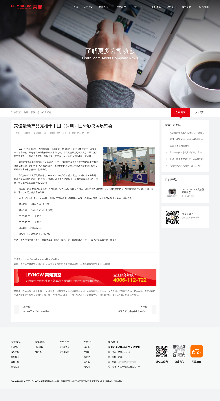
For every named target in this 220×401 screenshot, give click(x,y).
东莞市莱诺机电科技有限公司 (124, 348)
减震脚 (87, 357)
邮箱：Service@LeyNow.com (124, 362)
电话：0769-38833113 (121, 353)
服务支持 (188, 7)
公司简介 (15, 348)
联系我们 (204, 7)
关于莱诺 (88, 7)
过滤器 (87, 353)
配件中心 (140, 7)
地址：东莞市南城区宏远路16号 (126, 367)
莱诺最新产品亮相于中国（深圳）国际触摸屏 (185, 165)
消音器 (87, 348)
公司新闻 (46, 112)
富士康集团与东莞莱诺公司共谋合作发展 (185, 152)
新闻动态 (105, 7)
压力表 (87, 362)
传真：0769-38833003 (121, 357)
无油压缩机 (64, 353)
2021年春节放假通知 (177, 145)
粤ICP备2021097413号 (81, 382)
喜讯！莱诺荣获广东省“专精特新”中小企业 (185, 138)
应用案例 (171, 7)
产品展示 (122, 7)
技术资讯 (199, 112)
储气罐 (87, 367)
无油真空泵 (64, 348)
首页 (75, 7)
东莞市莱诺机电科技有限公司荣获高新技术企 (185, 132)
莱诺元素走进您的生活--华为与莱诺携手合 (185, 158)
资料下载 (156, 7)
